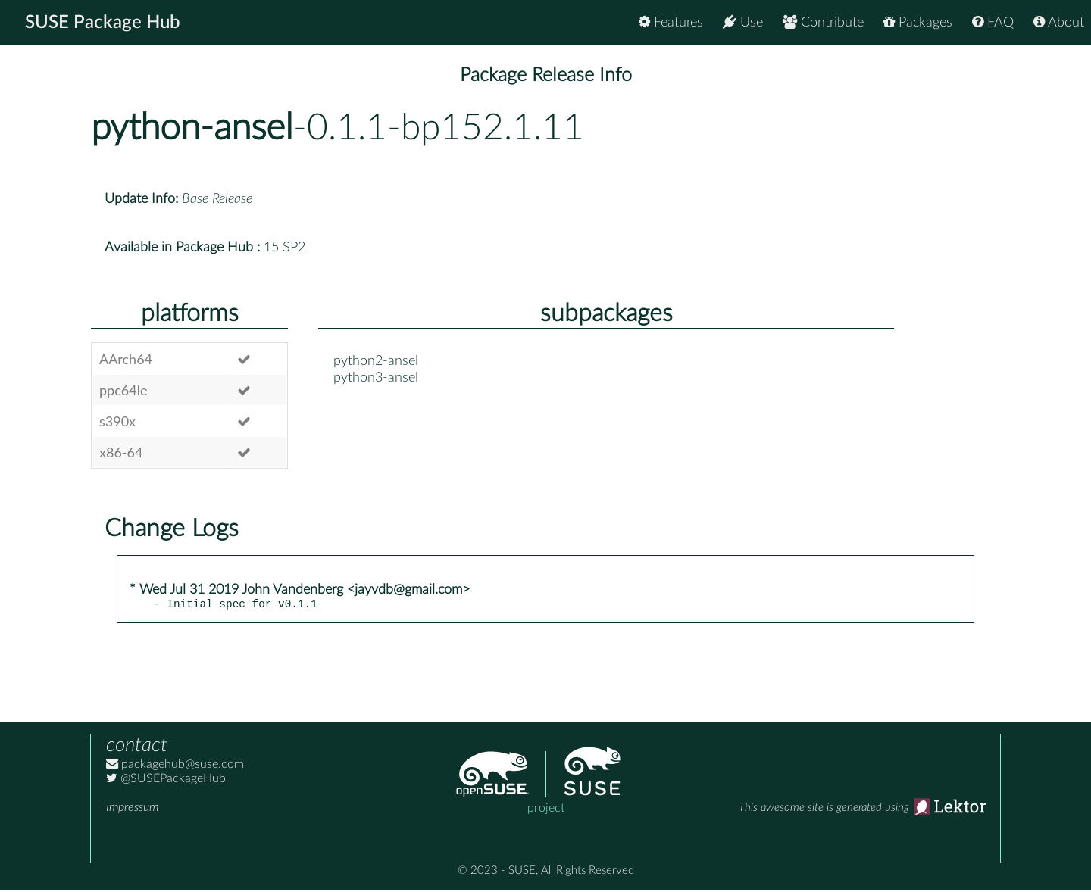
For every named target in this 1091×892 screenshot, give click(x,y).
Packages (917, 22)
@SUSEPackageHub (166, 781)
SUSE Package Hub (102, 23)
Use (743, 22)
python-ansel (192, 128)
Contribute (823, 22)
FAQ (993, 22)
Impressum (132, 809)
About (1058, 22)
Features (671, 22)
